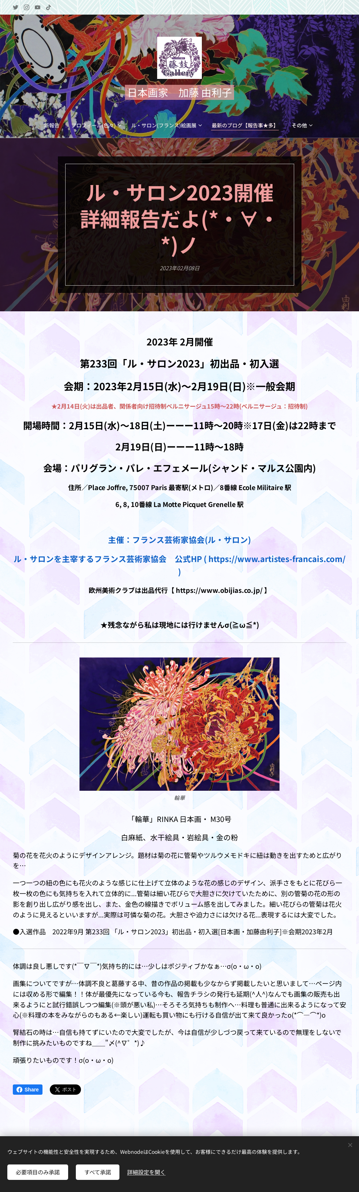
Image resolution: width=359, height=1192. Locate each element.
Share (27, 1090)
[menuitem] (21, 125)
